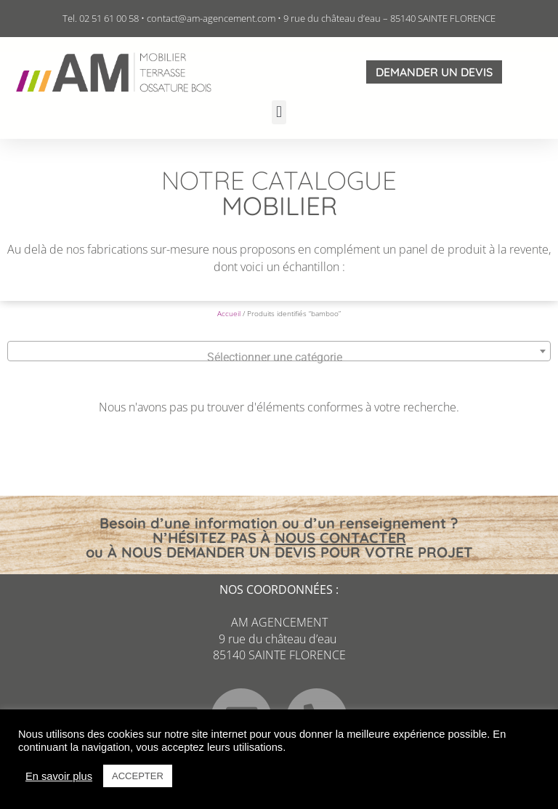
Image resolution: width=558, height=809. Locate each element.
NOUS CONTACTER (340, 537)
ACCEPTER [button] (137, 775)
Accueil (228, 313)
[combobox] (279, 351)
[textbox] (279, 358)
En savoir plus (58, 776)
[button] (279, 112)
